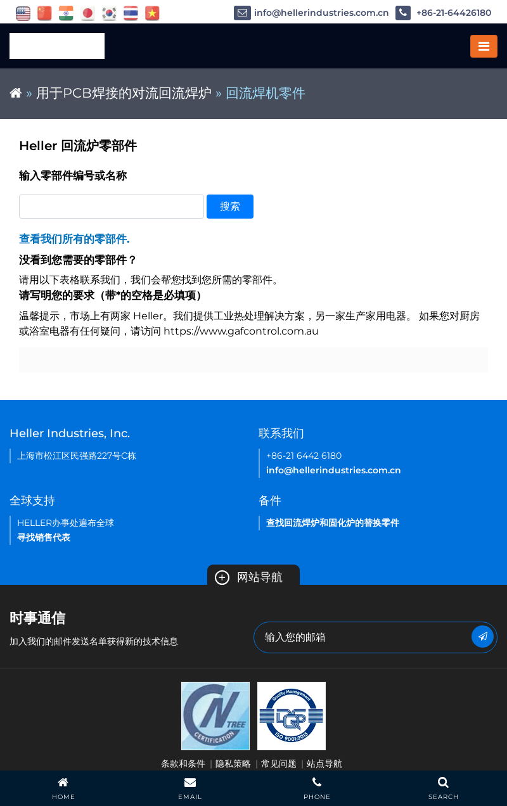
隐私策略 (233, 763)
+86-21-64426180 (443, 13)
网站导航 (249, 577)
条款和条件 (183, 763)
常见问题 (279, 763)
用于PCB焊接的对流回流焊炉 (124, 93)
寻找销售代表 (43, 537)
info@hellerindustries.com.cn (311, 13)
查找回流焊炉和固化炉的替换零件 (332, 522)
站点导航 (324, 763)
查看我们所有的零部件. (74, 239)
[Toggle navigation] (483, 46)
